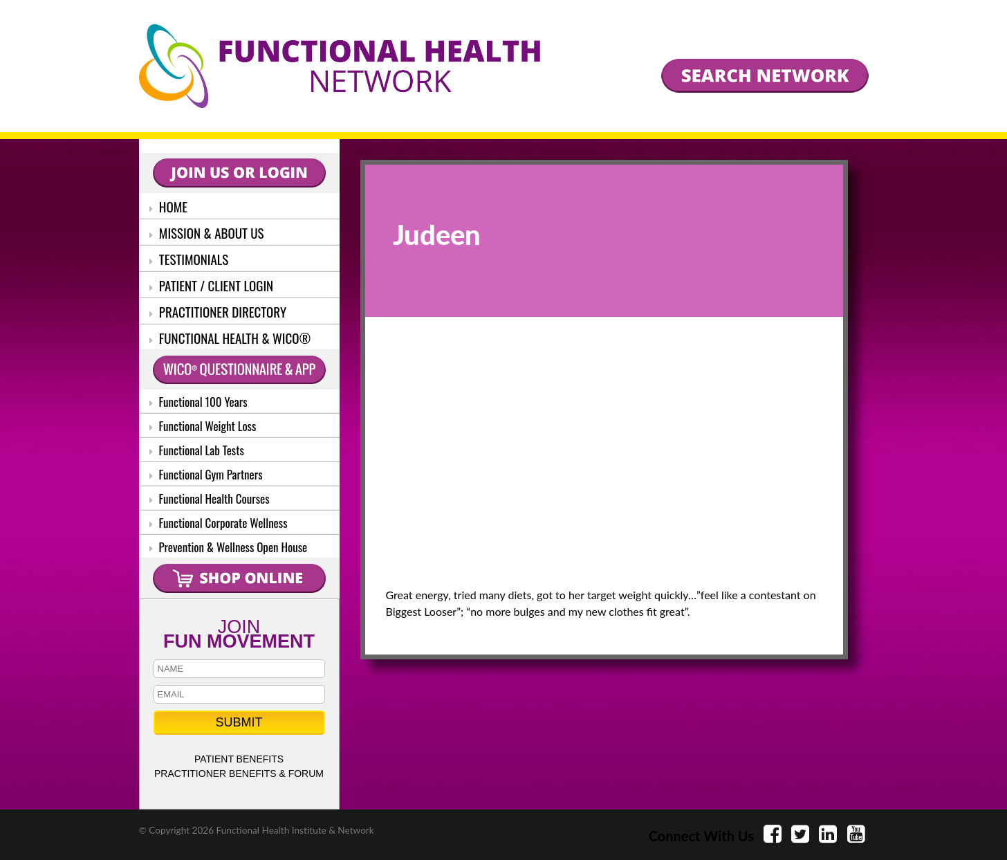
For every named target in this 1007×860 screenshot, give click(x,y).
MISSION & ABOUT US (206, 232)
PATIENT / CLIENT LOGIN (211, 285)
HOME (168, 206)
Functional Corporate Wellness (218, 522)
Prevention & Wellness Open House (228, 547)
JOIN (239, 632)
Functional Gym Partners (206, 474)
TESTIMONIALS (189, 258)
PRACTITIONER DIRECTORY (218, 311)
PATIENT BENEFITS (239, 759)
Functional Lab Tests (196, 450)
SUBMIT (238, 722)
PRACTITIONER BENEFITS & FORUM (239, 773)
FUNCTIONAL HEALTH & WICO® (230, 337)
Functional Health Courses (209, 498)
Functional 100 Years (198, 401)
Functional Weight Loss (203, 425)
